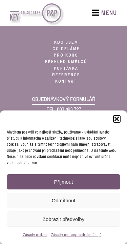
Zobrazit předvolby (63, 219)
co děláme (66, 49)
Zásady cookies (35, 235)
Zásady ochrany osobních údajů (76, 235)
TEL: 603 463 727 (63, 109)
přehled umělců (66, 61)
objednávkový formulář (63, 99)
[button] (116, 119)
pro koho (66, 55)
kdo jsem (66, 42)
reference (66, 75)
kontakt (66, 81)
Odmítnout (63, 200)
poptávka (66, 68)
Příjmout (63, 182)
